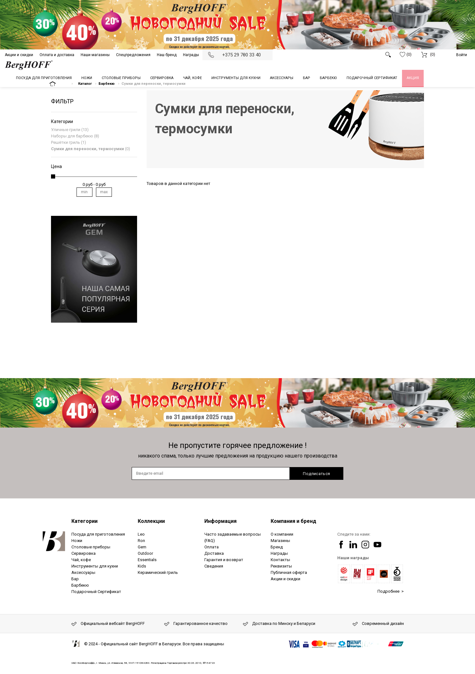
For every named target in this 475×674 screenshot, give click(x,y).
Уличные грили (65, 129)
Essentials (147, 559)
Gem (142, 547)
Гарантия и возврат (223, 559)
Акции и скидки (19, 55)
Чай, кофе (81, 559)
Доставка (214, 553)
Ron (141, 540)
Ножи (76, 540)
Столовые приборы (90, 547)
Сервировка (83, 553)
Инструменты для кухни (94, 566)
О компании (282, 534)
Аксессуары (83, 572)
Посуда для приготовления (98, 534)
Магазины (280, 540)
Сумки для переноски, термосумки (87, 148)
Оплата (211, 547)
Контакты (280, 559)
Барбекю (80, 585)
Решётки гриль (65, 142)
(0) (406, 54)
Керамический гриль (158, 572)
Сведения (213, 566)
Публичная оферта (289, 572)
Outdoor (145, 553)
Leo (141, 534)
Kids (142, 566)
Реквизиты (281, 566)
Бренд (277, 547)
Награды (191, 55)
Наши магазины (95, 55)
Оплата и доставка (57, 55)
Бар (75, 578)
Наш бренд (167, 55)
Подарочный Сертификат (96, 591)
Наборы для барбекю (72, 136)
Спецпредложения (133, 55)
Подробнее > (390, 591)
